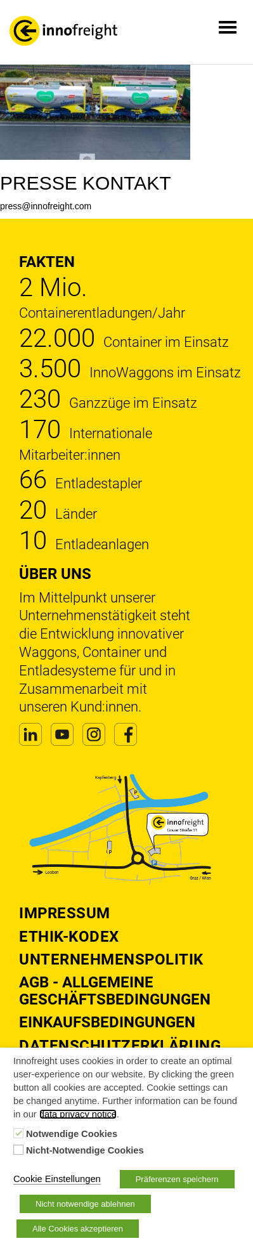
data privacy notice (78, 1114)
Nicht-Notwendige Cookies (85, 1150)
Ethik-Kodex (69, 937)
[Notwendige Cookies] (18, 1133)
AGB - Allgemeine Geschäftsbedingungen (115, 990)
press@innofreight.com (45, 206)
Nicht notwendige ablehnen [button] (85, 1204)
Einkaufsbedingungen (107, 1022)
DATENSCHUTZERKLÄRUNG (120, 1046)
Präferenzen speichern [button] (177, 1179)
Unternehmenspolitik (111, 959)
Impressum (64, 913)
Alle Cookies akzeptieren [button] (77, 1228)
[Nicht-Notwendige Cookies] (18, 1150)
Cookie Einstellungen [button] (57, 1179)
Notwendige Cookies (71, 1134)
